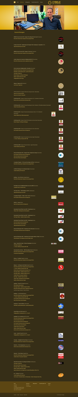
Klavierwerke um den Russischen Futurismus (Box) (22, 100)
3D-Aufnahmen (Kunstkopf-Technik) (19, 387)
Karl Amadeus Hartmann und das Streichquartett (22, 130)
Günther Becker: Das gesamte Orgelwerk (20, 275)
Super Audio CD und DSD (17, 389)
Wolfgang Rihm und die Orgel (19, 78)
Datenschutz (25, 394)
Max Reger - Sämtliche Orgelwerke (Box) (20, 276)
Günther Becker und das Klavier (19, 326)
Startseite (15, 394)
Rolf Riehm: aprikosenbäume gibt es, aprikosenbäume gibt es (24, 71)
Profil (18, 2)
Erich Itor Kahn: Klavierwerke (19, 319)
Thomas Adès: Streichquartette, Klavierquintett (21, 210)
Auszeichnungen (28, 386)
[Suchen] (14, 2)
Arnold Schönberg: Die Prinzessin (19, 146)
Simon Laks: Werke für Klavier (19, 93)
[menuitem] (17, 2)
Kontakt (41, 2)
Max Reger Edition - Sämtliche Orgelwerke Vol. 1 (22, 271)
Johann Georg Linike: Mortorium (19, 106)
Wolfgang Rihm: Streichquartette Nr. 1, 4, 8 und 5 (22, 313)
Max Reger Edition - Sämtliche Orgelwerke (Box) (22, 286)
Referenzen (22, 2)
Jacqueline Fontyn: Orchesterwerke (19, 187)
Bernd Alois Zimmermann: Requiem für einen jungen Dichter (24, 38)
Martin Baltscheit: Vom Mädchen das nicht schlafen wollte (23, 238)
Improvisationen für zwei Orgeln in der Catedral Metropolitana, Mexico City (26, 370)
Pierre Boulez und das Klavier (19, 285)
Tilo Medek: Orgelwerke (18, 73)
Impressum (21, 394)
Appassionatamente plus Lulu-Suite (19, 46)
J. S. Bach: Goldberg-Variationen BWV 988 (21, 138)
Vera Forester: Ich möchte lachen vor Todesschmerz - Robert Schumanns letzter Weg (27, 376)
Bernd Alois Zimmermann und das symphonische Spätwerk (23, 288)
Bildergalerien (27, 2)
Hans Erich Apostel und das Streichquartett (21, 204)
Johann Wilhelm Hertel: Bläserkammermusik (21, 115)
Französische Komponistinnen (19, 253)
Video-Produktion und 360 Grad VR (19, 388)
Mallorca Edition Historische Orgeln (20, 76)
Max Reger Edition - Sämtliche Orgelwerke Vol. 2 (22, 273)
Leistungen (15, 386)
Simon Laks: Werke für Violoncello (19, 95)
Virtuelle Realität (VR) (34, 2)
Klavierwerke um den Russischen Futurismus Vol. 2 (22, 270)
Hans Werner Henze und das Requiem (20, 157)
